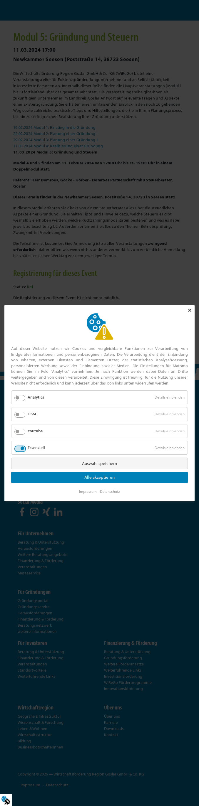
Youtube (35, 430)
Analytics (36, 397)
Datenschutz (110, 491)
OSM (32, 414)
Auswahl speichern (99, 463)
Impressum (88, 491)
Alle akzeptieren (99, 477)
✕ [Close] (189, 310)
